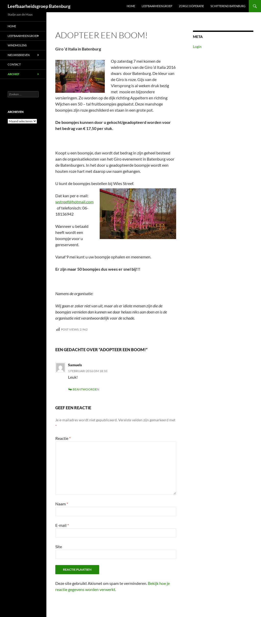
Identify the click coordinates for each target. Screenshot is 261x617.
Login (197, 46)
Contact (14, 64)
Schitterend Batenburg (228, 6)
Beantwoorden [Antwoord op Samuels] (86, 389)
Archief (13, 74)
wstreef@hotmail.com (74, 201)
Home (131, 6)
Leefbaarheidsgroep (157, 6)
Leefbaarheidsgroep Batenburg (39, 6)
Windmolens (17, 45)
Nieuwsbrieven (19, 55)
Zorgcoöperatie (191, 6)
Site (58, 546)
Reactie (63, 438)
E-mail (62, 525)
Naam (61, 503)
